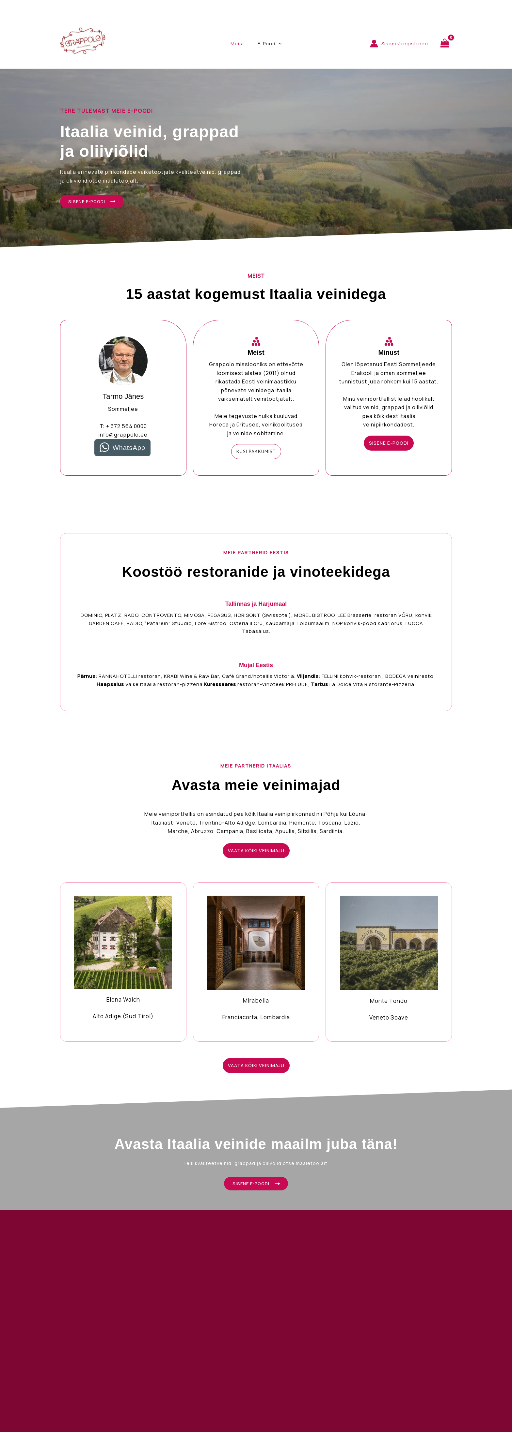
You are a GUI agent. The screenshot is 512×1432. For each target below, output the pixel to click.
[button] (256, 453)
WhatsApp (129, 449)
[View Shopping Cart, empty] (445, 43)
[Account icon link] (399, 43)
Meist (239, 43)
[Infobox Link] (123, 963)
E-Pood (268, 44)
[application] (277, 44)
